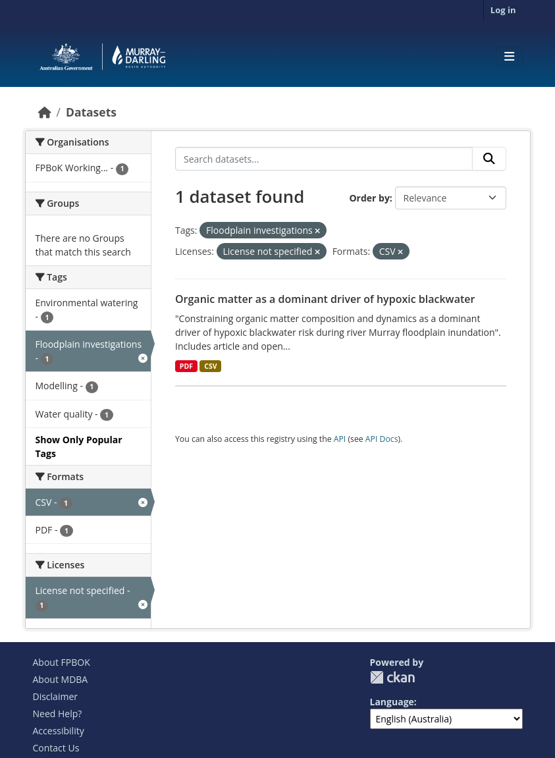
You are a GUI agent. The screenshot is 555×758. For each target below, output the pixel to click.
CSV (210, 366)
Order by (369, 198)
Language (392, 701)
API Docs (381, 439)
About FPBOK (61, 662)
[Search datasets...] (324, 159)
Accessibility (58, 730)
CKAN (392, 677)
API (340, 439)
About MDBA (60, 679)
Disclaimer (55, 696)
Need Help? (57, 713)
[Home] (44, 112)
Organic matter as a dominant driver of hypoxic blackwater (325, 299)
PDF (186, 366)
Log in (503, 10)
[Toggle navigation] (509, 56)
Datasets (91, 112)
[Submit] (489, 159)
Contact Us (56, 748)
